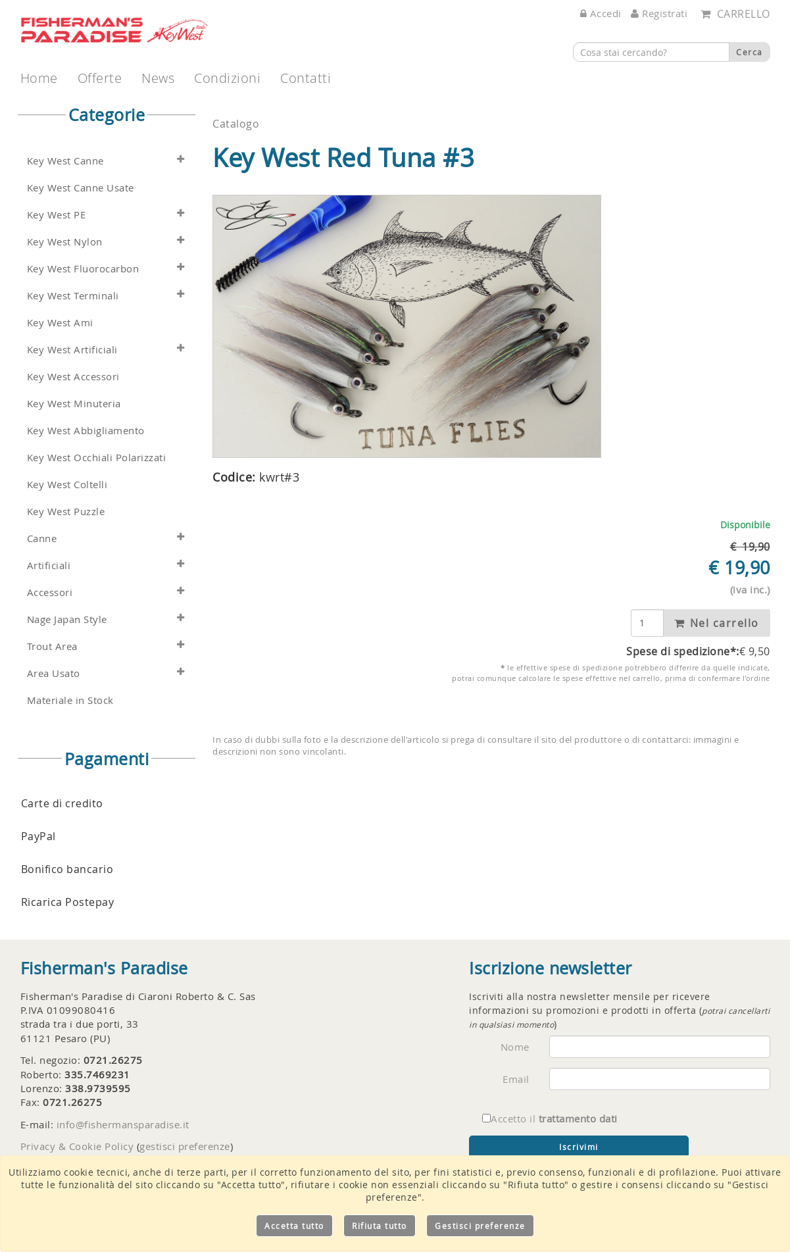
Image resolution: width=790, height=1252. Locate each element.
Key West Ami (60, 322)
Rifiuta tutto (379, 1225)
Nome (515, 1046)
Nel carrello (716, 623)
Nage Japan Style (67, 619)
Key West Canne (65, 161)
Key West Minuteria (74, 403)
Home (39, 78)
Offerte (100, 78)
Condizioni (227, 78)
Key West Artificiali (72, 349)
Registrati (659, 13)
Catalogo (235, 123)
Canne (42, 538)
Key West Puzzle (66, 511)
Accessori (50, 592)
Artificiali (49, 565)
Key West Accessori (73, 376)
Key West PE (56, 215)
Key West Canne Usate (80, 188)
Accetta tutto (294, 1225)
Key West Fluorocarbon (83, 269)
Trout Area (52, 646)
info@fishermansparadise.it (123, 1124)
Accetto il (550, 1118)
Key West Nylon (65, 242)
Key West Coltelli (67, 484)
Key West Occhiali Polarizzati (96, 457)
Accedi (601, 13)
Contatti (305, 78)
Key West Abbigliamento (86, 430)
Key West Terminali (73, 295)
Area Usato (53, 673)
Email (516, 1079)
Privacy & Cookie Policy (77, 1146)
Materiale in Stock (70, 700)
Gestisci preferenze (480, 1225)
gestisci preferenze (184, 1146)
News (157, 78)
